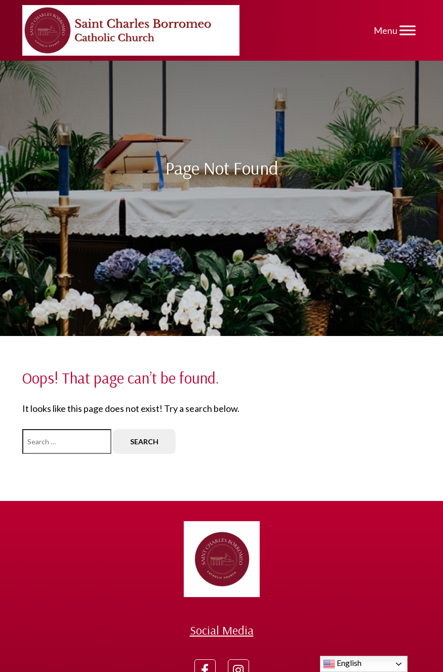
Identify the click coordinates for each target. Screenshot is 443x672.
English (342, 664)
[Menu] (407, 30)
